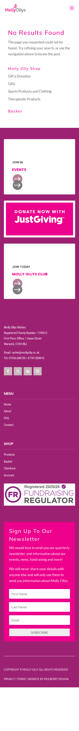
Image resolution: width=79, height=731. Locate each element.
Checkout (9, 468)
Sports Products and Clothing (30, 91)
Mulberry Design (56, 679)
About (7, 411)
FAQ (6, 418)
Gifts (11, 84)
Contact (8, 425)
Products (9, 454)
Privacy (9, 679)
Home (7, 404)
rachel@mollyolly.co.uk (25, 352)
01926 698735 (17, 358)
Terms (21, 679)
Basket (8, 461)
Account (9, 475)
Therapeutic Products (24, 99)
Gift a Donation (19, 76)
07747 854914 (36, 358)
